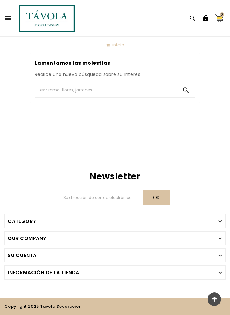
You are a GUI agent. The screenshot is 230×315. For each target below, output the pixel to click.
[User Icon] (205, 18)
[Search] (186, 90)
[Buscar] (106, 90)
